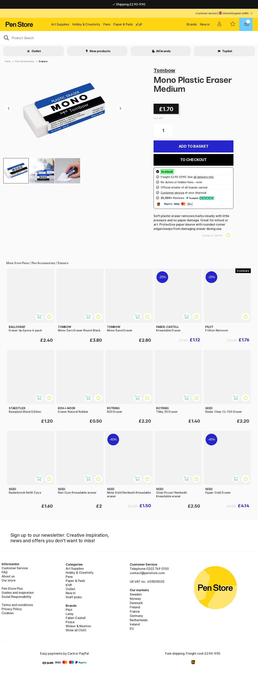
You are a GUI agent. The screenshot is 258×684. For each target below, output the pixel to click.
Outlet (36, 51)
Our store (8, 580)
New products (99, 51)
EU (132, 629)
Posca (70, 622)
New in (205, 24)
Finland (135, 607)
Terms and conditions (17, 605)
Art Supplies (60, 24)
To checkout (193, 160)
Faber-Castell (76, 618)
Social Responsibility (16, 597)
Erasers (43, 61)
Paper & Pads (123, 24)
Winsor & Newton (78, 626)
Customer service (206, 13)
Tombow (164, 70)
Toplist (227, 51)
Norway (135, 599)
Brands (192, 24)
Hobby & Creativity (86, 24)
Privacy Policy (12, 609)
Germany (136, 616)
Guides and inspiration (18, 593)
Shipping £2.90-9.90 (129, 4)
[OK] (129, 37)
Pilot (69, 610)
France (135, 611)
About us (8, 576)
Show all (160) (76, 630)
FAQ (4, 572)
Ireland (135, 624)
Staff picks (74, 597)
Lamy (69, 614)
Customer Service (15, 568)
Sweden (136, 594)
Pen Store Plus (12, 588)
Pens (106, 24)
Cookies (8, 613)
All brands (163, 51)
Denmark (136, 603)
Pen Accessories (24, 61)
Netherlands (139, 620)
